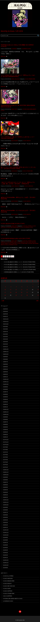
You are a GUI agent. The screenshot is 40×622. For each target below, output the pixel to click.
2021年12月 (5, 319)
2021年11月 (5, 321)
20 (21, 292)
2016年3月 (5, 492)
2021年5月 (5, 336)
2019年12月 (5, 379)
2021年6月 (5, 334)
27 (21, 295)
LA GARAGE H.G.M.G (26, 48)
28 (27, 295)
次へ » (12, 256)
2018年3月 (5, 432)
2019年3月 (5, 402)
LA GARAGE (14, 48)
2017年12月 (5, 439)
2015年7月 (5, 512)
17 (5, 292)
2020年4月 (5, 369)
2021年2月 (5, 344)
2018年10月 (5, 414)
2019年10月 (5, 384)
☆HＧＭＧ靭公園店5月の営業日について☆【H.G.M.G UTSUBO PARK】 (19, 264)
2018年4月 (5, 429)
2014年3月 (5, 552)
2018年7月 (5, 422)
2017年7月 (5, 452)
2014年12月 (5, 530)
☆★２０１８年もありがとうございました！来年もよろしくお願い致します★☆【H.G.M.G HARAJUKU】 (18, 183)
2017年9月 (5, 447)
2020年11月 (5, 351)
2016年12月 (5, 469)
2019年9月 (5, 386)
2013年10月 (5, 565)
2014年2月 (5, 555)
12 (16, 289)
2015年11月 (5, 502)
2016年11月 (5, 472)
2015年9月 (5, 507)
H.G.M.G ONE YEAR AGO (30, 242)
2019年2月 (5, 404)
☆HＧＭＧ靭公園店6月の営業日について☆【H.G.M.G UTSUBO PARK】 (19, 262)
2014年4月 (5, 550)
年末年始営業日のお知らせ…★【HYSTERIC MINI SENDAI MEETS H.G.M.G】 (18, 106)
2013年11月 (5, 562)
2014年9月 (5, 537)
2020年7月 (5, 361)
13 (21, 289)
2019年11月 (5, 381)
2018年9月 (5, 417)
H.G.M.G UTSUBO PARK (27, 170)
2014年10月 (5, 535)
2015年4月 (5, 520)
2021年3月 (5, 341)
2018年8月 (5, 419)
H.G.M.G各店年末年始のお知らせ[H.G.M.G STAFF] (15, 238)
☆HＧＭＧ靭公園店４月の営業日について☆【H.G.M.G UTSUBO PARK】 (19, 269)
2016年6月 (5, 484)
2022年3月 (5, 314)
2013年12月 (5, 560)
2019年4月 (5, 399)
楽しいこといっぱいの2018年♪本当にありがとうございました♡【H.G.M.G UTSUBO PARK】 (18, 168)
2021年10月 (5, 324)
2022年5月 (5, 309)
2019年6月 (5, 394)
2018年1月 (5, 437)
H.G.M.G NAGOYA (27, 140)
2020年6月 (5, 364)
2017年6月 (5, 454)
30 (38, 295)
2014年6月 (5, 545)
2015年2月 (5, 525)
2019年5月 (5, 396)
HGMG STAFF (14, 109)
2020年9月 (5, 356)
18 (10, 292)
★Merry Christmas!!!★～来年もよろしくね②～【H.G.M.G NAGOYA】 (18, 198)
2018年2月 (5, 434)
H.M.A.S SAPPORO (7, 596)
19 (16, 292)
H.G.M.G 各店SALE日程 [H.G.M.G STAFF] (12, 223)
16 (38, 289)
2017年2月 (5, 464)
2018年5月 (5, 427)
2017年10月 (5, 444)
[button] (36, 35)
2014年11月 (5, 532)
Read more (3, 56)
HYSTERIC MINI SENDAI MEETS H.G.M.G (14, 227)
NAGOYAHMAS (14, 140)
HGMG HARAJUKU (15, 186)
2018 (5, 41)
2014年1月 (5, 557)
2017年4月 (5, 459)
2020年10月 (5, 354)
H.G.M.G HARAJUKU (28, 186)
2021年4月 (5, 339)
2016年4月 (5, 489)
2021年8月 (5, 329)
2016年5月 (5, 487)
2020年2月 (5, 374)
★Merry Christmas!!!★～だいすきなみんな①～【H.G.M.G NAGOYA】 (18, 211)
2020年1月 (5, 376)
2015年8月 (5, 510)
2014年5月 (5, 547)
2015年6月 (5, 515)
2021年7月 (5, 331)
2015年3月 (5, 522)
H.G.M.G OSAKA (4, 243)
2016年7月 (5, 482)
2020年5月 (5, 366)
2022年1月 (5, 316)
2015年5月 (5, 517)
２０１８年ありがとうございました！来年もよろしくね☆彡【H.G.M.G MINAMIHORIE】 (18, 76)
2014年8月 (5, 540)
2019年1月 (5, 407)
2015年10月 (5, 504)
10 (5, 289)
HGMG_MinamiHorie (15, 78)
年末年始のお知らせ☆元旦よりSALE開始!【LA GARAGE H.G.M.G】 (17, 45)
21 (27, 292)
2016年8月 (5, 479)
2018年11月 (5, 412)
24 (5, 295)
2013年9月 (5, 567)
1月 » (37, 300)
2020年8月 (5, 359)
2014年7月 (5, 542)
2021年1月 (5, 346)
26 (16, 295)
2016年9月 (5, 477)
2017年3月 (5, 462)
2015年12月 (5, 499)
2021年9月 (5, 326)
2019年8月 (5, 389)
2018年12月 (5, 409)
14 (27, 289)
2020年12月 (5, 349)
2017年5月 (5, 457)
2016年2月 (5, 494)
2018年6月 (5, 424)
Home (2, 41)
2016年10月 (5, 474)
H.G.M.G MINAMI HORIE (30, 78)
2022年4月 (5, 311)
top (20, 611)
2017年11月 (5, 442)
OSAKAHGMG (14, 170)
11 (10, 289)
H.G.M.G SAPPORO (12, 243)
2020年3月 (5, 371)
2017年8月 (5, 449)
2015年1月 (5, 527)
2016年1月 (5, 497)
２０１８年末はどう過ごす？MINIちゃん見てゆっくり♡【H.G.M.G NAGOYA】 (17, 137)
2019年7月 (5, 391)
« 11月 (2, 300)
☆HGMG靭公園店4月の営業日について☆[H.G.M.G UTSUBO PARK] (18, 272)
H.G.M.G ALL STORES (27, 225)
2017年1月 (5, 467)
